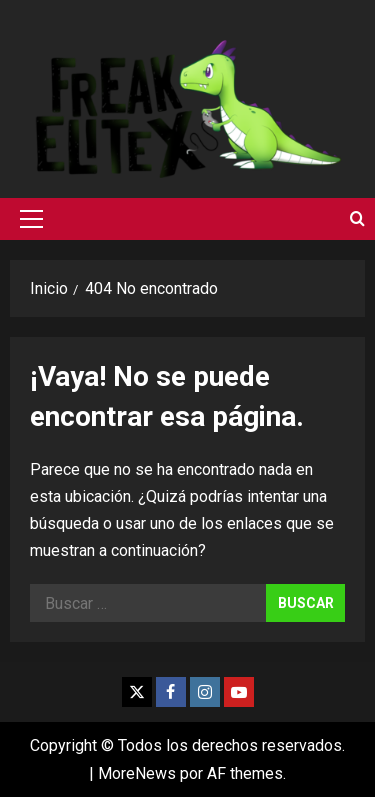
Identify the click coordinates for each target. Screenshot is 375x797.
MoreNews (137, 773)
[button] (31, 219)
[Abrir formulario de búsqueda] (357, 219)
